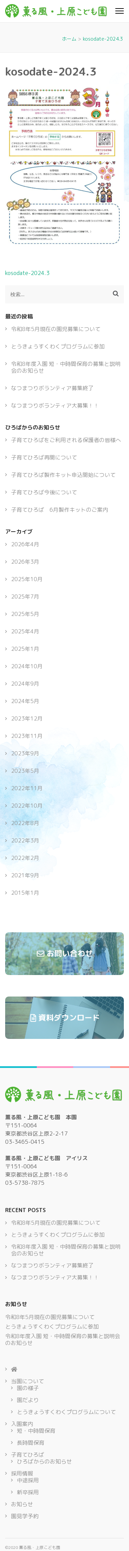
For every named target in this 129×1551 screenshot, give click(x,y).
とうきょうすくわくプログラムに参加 (58, 346)
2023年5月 (25, 770)
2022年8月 (25, 823)
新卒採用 (28, 1492)
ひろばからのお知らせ (44, 1461)
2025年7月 (25, 596)
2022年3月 (25, 840)
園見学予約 (25, 1516)
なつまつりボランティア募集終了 (52, 388)
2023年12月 (27, 718)
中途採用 (28, 1480)
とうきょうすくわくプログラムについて (66, 1412)
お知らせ (22, 1504)
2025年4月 (25, 631)
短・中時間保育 (36, 1431)
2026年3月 (25, 561)
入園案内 (22, 1424)
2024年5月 (25, 701)
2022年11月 (27, 788)
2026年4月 (25, 544)
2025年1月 (25, 649)
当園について (27, 1381)
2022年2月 (25, 858)
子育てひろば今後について (44, 492)
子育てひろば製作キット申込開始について (63, 475)
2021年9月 (25, 875)
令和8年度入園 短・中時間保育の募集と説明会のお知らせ (65, 367)
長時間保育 (30, 1442)
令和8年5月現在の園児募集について (55, 329)
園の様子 (28, 1388)
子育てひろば (27, 1454)
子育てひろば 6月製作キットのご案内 (59, 509)
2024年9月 (25, 683)
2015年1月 (25, 892)
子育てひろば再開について (44, 457)
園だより (28, 1400)
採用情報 (22, 1473)
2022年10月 (27, 805)
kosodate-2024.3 (27, 273)
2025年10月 (27, 579)
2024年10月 (27, 666)
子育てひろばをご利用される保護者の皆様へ (66, 440)
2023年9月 (25, 753)
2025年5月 (25, 614)
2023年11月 (27, 736)
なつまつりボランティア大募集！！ (55, 405)
